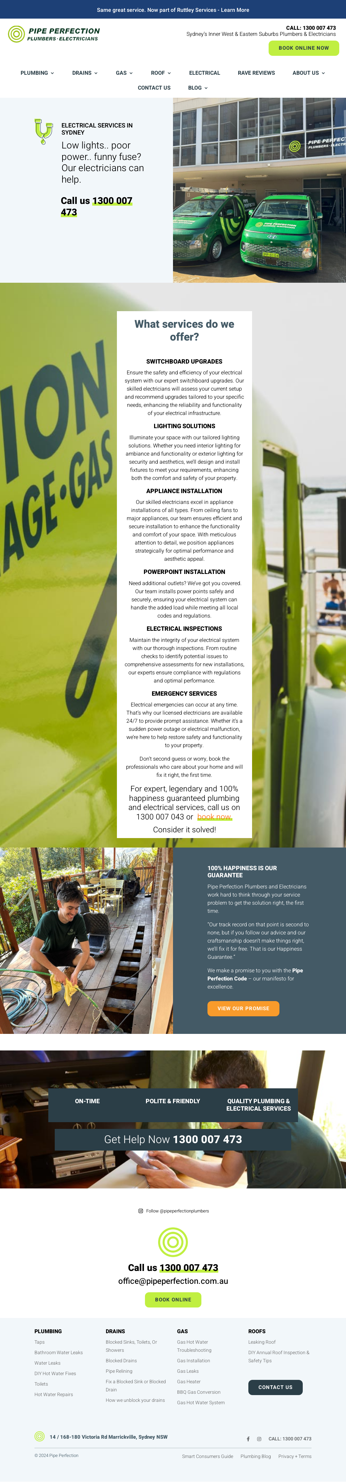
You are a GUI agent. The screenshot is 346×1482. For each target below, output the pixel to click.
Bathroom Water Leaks (58, 1352)
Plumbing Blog (256, 1457)
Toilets (41, 1384)
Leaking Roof (262, 1342)
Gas (121, 74)
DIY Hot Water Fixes (55, 1373)
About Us (306, 74)
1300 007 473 (96, 206)
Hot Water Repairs (53, 1394)
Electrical (204, 74)
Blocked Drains (121, 1360)
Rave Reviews (256, 74)
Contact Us (154, 89)
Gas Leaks (188, 1371)
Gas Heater (189, 1381)
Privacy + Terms (295, 1457)
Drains (82, 74)
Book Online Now (304, 48)
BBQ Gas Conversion (199, 1392)
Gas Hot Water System (201, 1402)
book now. (214, 817)
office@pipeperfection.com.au (173, 1281)
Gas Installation (193, 1360)
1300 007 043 (160, 817)
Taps (39, 1342)
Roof (158, 74)
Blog (195, 89)
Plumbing (34, 74)
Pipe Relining (119, 1371)
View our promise (243, 1008)
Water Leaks (47, 1363)
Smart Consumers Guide (207, 1457)
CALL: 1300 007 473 (290, 1439)
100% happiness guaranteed (183, 793)
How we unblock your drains (135, 1400)
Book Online (173, 1299)
